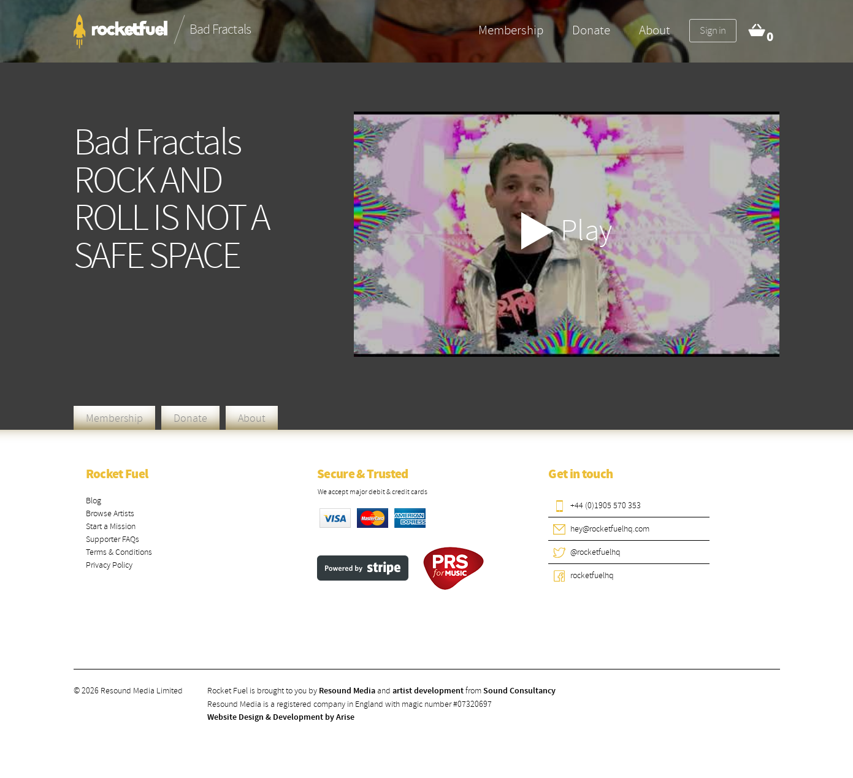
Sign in (712, 30)
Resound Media (347, 690)
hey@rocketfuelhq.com (609, 529)
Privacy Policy (109, 565)
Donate (591, 30)
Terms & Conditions (119, 552)
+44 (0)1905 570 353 (605, 505)
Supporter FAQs (112, 539)
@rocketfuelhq (595, 552)
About (654, 30)
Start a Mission (111, 526)
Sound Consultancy (519, 690)
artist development (428, 690)
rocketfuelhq (592, 575)
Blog (93, 500)
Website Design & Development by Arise (280, 717)
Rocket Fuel (117, 474)
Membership (510, 30)
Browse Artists (110, 513)
